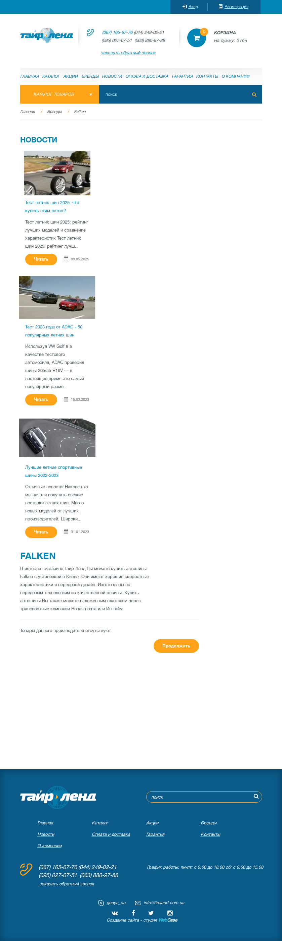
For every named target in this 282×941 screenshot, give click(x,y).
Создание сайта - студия (142, 920)
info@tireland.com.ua (164, 902)
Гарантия (182, 76)
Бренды (90, 76)
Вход (190, 6)
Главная (30, 76)
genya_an (116, 902)
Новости (112, 76)
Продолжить (176, 645)
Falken (80, 111)
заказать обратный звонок (128, 52)
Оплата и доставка (147, 76)
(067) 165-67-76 (117, 32)
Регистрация (233, 6)
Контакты (207, 76)
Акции (71, 76)
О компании (236, 76)
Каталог (51, 76)
